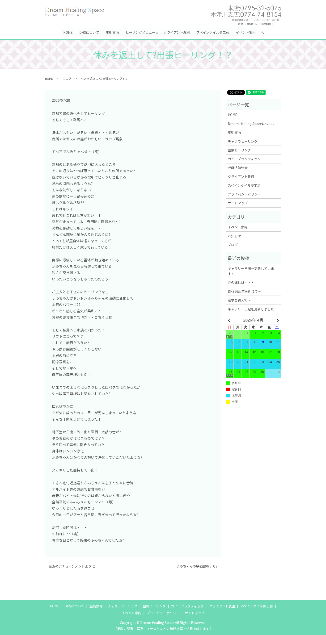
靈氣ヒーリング (239, 150)
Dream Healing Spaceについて (251, 123)
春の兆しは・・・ (241, 282)
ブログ (67, 78)
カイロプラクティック (244, 159)
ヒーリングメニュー (140, 32)
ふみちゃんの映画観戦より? (196, 566)
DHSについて (89, 32)
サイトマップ (238, 203)
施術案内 (112, 32)
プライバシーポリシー (244, 194)
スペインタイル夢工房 (212, 32)
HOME (68, 32)
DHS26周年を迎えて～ (244, 291)
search (264, 33)
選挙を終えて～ (239, 300)
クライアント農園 (177, 32)
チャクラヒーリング (243, 141)
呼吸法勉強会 (238, 167)
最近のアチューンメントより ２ (72, 566)
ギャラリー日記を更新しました (251, 309)
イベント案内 (246, 32)
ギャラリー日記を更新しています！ (251, 271)
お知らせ (234, 236)
